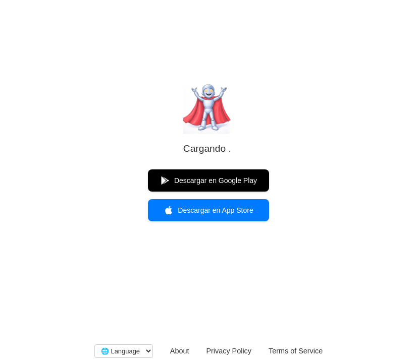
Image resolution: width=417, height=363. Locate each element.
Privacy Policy (228, 351)
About (179, 351)
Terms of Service (296, 351)
